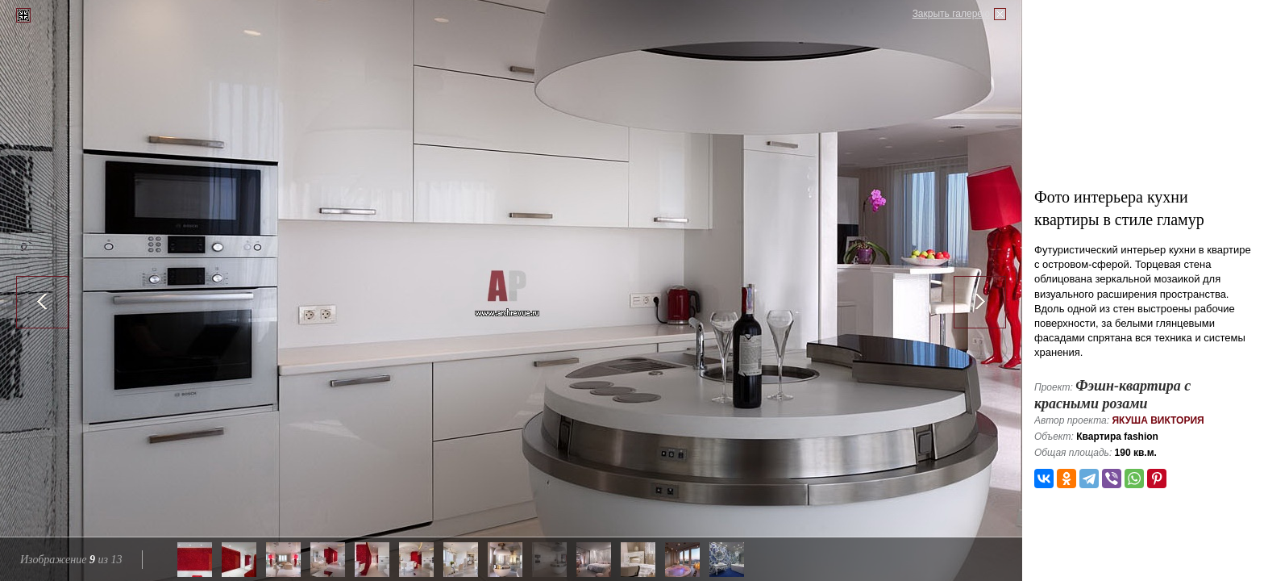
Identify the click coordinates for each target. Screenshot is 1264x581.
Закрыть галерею (951, 13)
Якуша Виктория (1158, 420)
